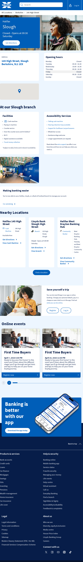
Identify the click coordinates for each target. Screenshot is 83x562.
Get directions (13, 43)
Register (52, 310)
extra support (61, 144)
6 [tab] (37, 382)
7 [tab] (42, 382)
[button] (19, 91)
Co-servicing (9, 204)
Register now (20, 375)
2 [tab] (18, 382)
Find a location (41, 272)
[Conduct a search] (43, 4)
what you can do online (54, 303)
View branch (38, 251)
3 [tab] (22, 382)
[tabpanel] (21, 353)
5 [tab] (32, 382)
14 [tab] (77, 382)
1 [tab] (13, 382)
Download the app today (17, 430)
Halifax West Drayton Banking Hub (70, 224)
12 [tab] (67, 382)
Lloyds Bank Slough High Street (38, 224)
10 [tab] (57, 382)
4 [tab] (27, 382)
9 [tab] (52, 382)
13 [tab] (72, 382)
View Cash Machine (12, 243)
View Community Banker (67, 262)
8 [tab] (47, 382)
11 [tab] (62, 382)
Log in (65, 310)
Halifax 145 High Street (12, 223)
